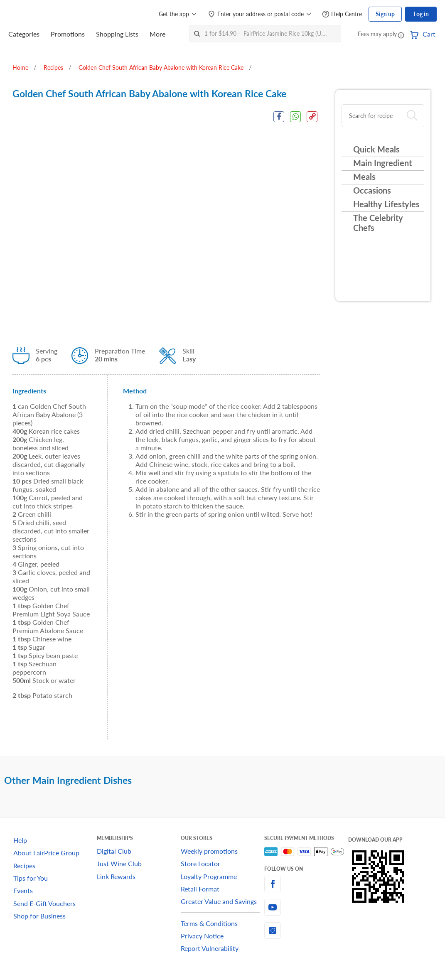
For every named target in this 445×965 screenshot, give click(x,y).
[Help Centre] (342, 14)
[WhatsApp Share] (295, 116)
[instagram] (306, 930)
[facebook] (306, 884)
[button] (401, 35)
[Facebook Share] (278, 116)
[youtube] (306, 907)
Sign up (385, 13)
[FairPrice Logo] (32, 14)
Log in (421, 13)
